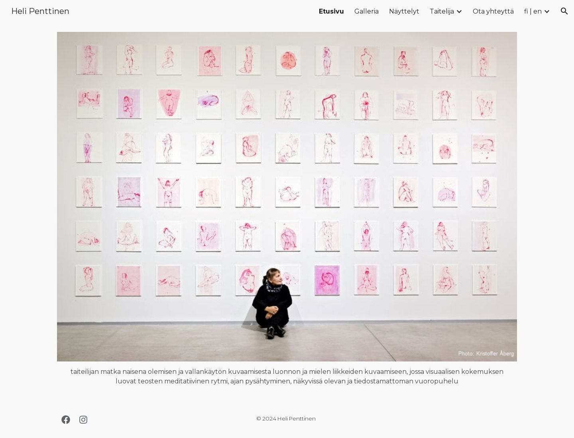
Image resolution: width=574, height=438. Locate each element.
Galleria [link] (366, 11)
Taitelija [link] (442, 11)
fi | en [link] (533, 11)
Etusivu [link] (331, 11)
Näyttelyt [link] (404, 11)
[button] (564, 11)
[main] (287, 376)
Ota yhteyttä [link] (493, 11)
